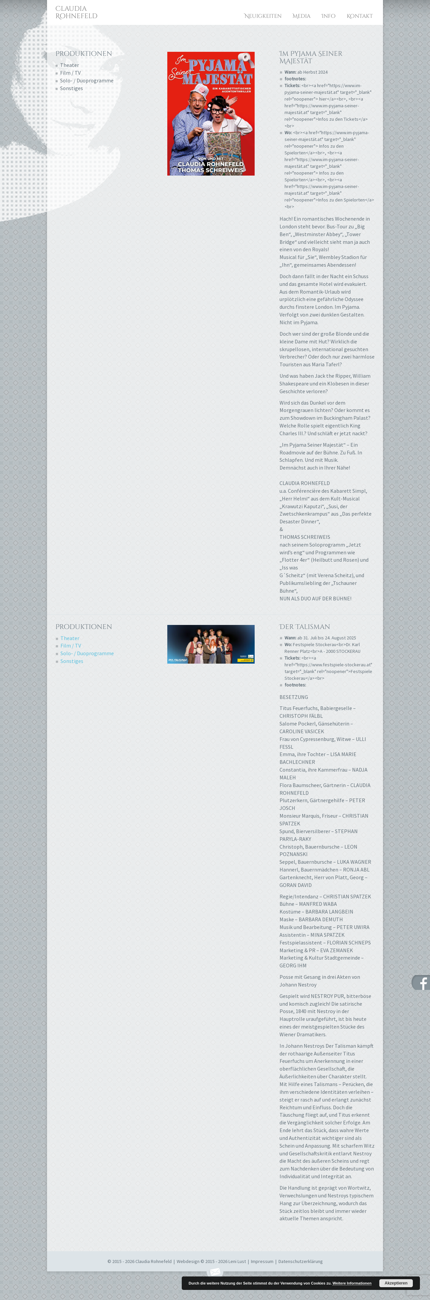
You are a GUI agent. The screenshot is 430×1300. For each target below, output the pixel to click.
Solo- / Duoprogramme (87, 80)
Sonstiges (71, 88)
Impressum (262, 1261)
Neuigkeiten (263, 16)
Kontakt (360, 16)
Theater (69, 65)
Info (328, 16)
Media (301, 16)
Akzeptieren (396, 1283)
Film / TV (70, 72)
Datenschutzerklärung (300, 1261)
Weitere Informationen (352, 1283)
